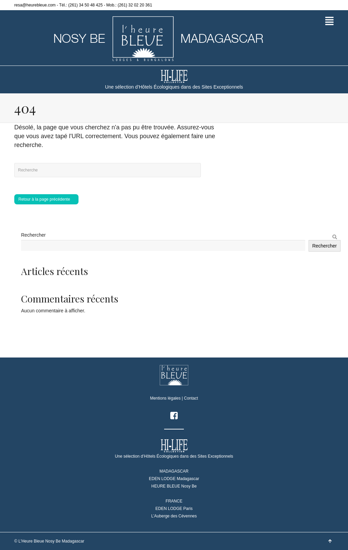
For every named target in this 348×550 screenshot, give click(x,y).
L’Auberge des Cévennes (174, 516)
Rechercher (33, 235)
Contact (191, 398)
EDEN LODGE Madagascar (174, 478)
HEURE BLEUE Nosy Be (173, 486)
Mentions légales (165, 398)
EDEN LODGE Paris (173, 508)
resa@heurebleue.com (35, 5)
